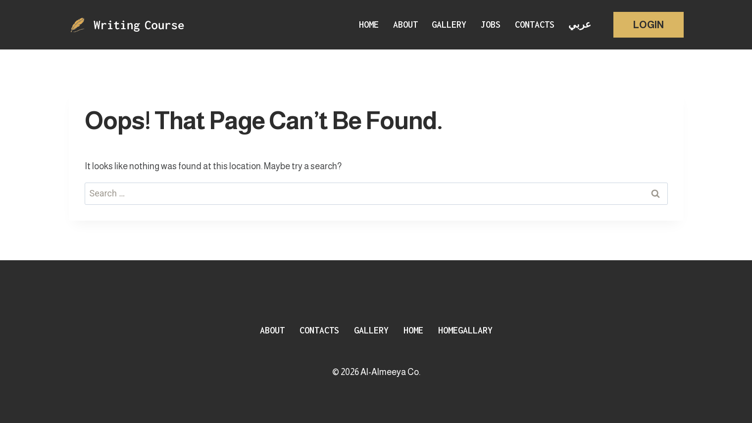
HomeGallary (465, 330)
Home (369, 24)
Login (648, 24)
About (405, 24)
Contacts (534, 24)
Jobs (491, 24)
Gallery (449, 24)
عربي (579, 24)
